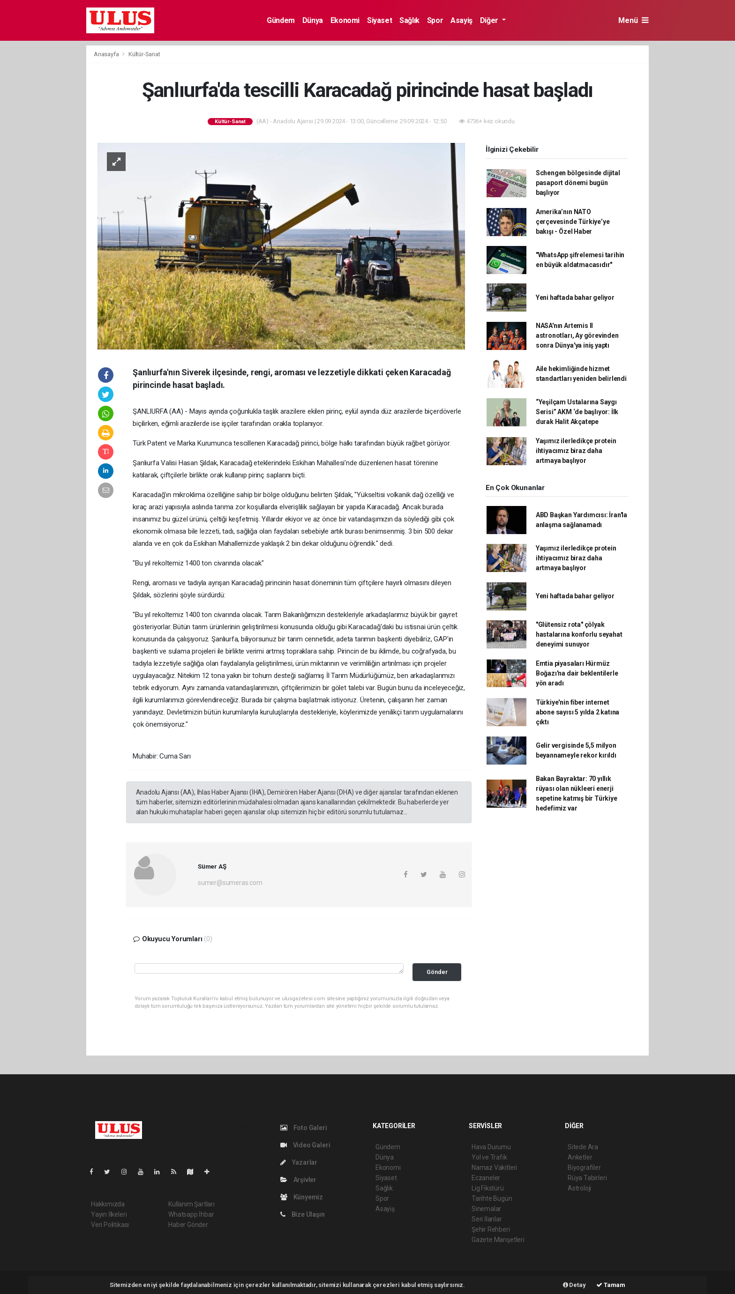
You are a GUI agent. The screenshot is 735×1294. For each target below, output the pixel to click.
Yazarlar (298, 1162)
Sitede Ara (583, 1147)
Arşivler (298, 1179)
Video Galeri (305, 1145)
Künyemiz (301, 1197)
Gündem (281, 20)
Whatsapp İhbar (191, 1214)
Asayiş (461, 20)
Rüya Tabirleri (587, 1178)
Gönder (437, 971)
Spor (435, 20)
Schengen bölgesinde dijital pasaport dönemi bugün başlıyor (578, 182)
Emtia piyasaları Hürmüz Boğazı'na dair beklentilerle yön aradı (577, 673)
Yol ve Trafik (489, 1157)
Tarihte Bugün (492, 1198)
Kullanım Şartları (191, 1204)
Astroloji (579, 1188)
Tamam (610, 1284)
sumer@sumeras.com (230, 882)
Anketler (580, 1157)
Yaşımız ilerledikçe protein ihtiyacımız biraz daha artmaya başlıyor (576, 450)
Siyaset (379, 20)
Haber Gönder (188, 1224)
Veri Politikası (110, 1224)
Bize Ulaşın (302, 1214)
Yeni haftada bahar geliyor (575, 297)
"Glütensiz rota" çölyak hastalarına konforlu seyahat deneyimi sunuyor (579, 634)
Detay (574, 1284)
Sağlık (409, 20)
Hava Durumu (491, 1147)
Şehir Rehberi (491, 1229)
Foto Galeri (303, 1127)
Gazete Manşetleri (498, 1239)
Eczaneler (486, 1178)
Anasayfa (107, 54)
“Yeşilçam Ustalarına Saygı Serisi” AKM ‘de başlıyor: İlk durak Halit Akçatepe (577, 411)
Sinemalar (486, 1208)
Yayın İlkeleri (109, 1214)
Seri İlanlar (487, 1219)
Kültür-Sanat (144, 54)
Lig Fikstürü (488, 1188)
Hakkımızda (108, 1204)
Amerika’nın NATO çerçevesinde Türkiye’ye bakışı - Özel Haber (573, 221)
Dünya (312, 20)
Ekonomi (345, 20)
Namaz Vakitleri (494, 1167)
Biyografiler (584, 1167)
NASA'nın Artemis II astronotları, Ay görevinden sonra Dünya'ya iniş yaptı (577, 335)
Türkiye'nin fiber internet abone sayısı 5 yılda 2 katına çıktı (577, 712)
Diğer (490, 20)
